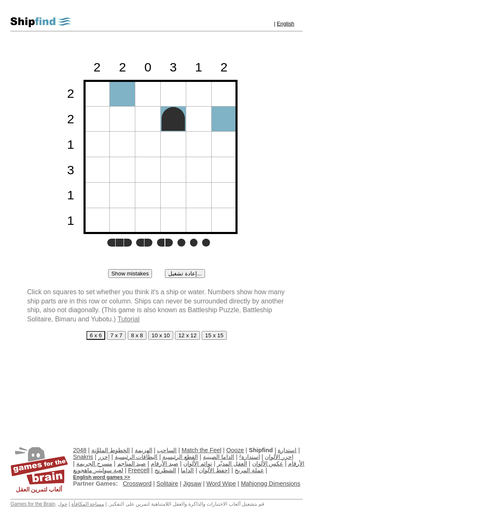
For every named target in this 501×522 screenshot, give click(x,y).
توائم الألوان (197, 463)
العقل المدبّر (232, 463)
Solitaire (167, 483)
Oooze (235, 450)
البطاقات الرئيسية (136, 456)
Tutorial (128, 319)
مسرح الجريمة (94, 463)
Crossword (137, 483)
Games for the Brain (32, 504)
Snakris (83, 456)
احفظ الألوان (214, 470)
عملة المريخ (249, 470)
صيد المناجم (131, 463)
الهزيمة (143, 450)
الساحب (167, 450)
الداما (187, 470)
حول (62, 504)
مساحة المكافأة (87, 504)
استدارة (287, 450)
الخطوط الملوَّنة (110, 450)
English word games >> (101, 477)
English (285, 23)
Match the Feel (201, 450)
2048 (79, 450)
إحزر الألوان (279, 456)
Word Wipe (221, 483)
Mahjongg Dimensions (270, 483)
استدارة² (249, 456)
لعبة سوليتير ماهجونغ (98, 470)
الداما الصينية (218, 456)
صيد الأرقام (164, 463)
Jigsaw (192, 483)
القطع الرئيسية (180, 456)
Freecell (138, 470)
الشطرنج (165, 470)
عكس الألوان (267, 463)
